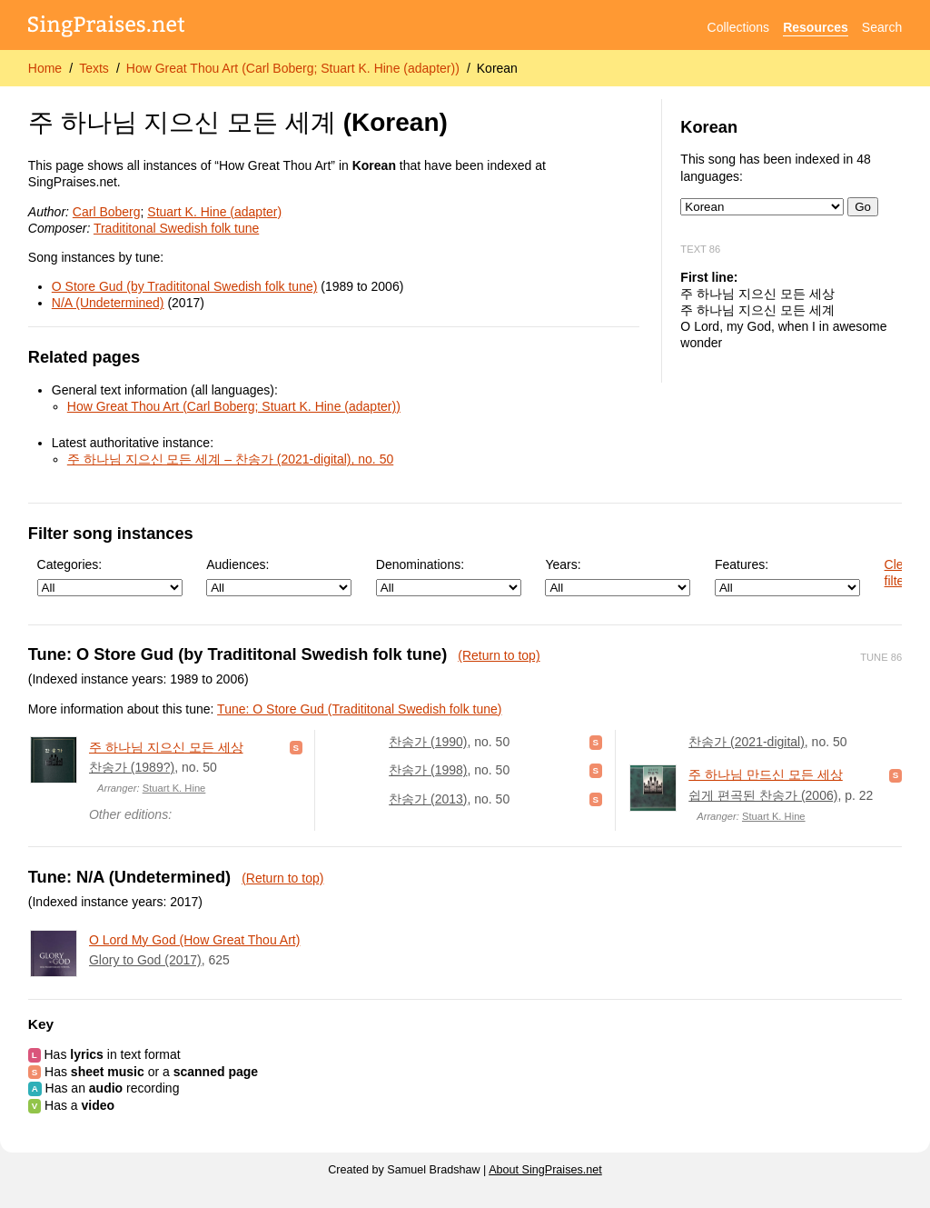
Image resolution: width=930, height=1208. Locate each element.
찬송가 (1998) (428, 770)
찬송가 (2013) (428, 799)
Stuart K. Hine (174, 788)
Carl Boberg (107, 212)
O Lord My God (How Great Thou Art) (194, 940)
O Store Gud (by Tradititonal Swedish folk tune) (185, 286)
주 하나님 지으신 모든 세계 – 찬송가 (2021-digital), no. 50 (230, 459)
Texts (94, 68)
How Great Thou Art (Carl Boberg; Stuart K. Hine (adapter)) (293, 68)
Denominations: (448, 576)
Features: (787, 576)
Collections (738, 27)
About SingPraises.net (545, 1169)
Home (45, 68)
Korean (497, 68)
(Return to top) (498, 655)
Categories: (110, 576)
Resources (815, 27)
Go (863, 207)
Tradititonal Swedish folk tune (176, 228)
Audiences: (278, 576)
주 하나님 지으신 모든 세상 (166, 747)
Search (882, 27)
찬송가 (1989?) (131, 767)
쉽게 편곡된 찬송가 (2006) (762, 795)
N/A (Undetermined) (108, 302)
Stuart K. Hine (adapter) (214, 212)
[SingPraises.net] (106, 27)
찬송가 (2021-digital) (746, 741)
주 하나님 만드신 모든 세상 (765, 774)
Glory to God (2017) (145, 960)
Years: (617, 576)
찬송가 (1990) (428, 741)
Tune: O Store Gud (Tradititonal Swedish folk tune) (359, 709)
